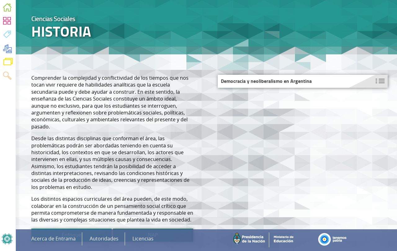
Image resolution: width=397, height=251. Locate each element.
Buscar (7, 77)
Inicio (7, 8)
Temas (7, 36)
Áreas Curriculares (7, 22)
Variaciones (8, 63)
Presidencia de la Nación (250, 239)
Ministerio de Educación (286, 239)
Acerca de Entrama (53, 239)
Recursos (7, 49)
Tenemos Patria (334, 239)
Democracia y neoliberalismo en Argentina (266, 81)
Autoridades (104, 239)
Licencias (143, 239)
